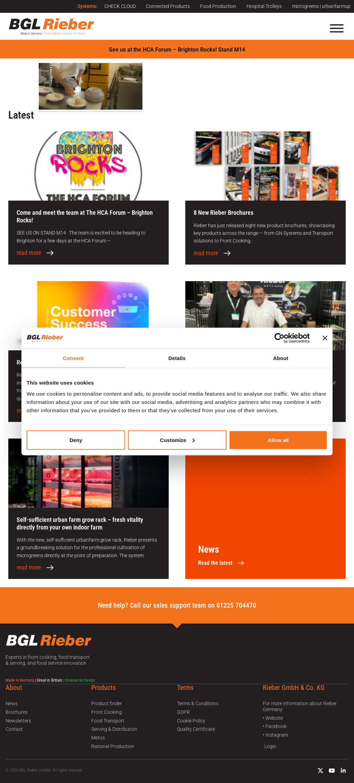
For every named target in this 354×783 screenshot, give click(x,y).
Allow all (278, 440)
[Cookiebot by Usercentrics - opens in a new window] (279, 338)
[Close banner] (325, 338)
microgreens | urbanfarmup (321, 6)
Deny (75, 440)
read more (29, 253)
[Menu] (337, 28)
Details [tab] (177, 358)
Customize (177, 440)
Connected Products (168, 6)
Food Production (218, 6)
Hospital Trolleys (264, 6)
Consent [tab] (73, 358)
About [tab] (280, 358)
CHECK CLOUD (120, 6)
